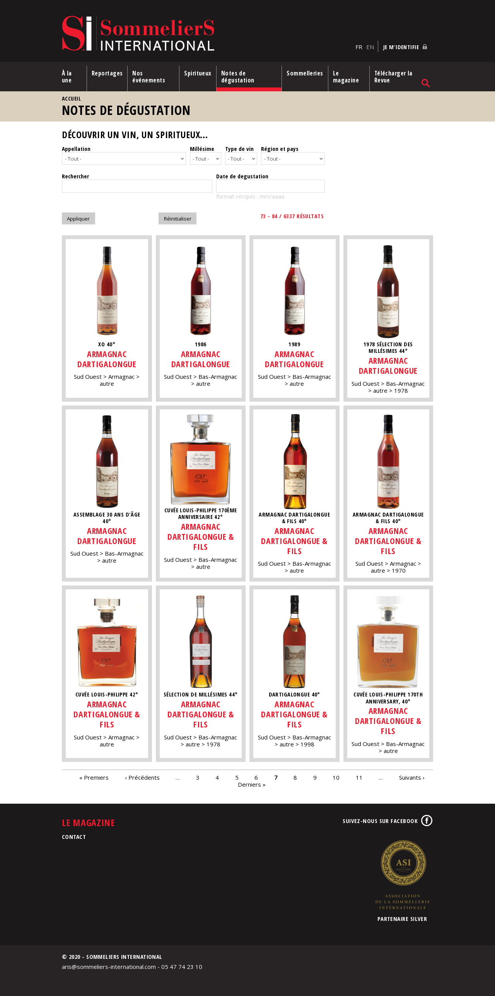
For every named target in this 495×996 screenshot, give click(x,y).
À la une (67, 76)
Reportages (107, 73)
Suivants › (412, 776)
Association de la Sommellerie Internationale (402, 873)
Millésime (202, 148)
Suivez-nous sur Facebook (380, 819)
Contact (74, 835)
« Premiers (94, 776)
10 (336, 776)
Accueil (71, 98)
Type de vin (239, 148)
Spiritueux (198, 73)
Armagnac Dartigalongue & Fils (200, 535)
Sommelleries (305, 73)
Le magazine (346, 76)
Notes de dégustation (237, 76)
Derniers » (252, 783)
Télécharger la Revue (393, 76)
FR (358, 47)
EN (370, 47)
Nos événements (148, 76)
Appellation (76, 148)
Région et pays (280, 148)
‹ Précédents (142, 776)
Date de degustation (242, 174)
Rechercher (75, 174)
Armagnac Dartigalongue (106, 357)
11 (359, 776)
